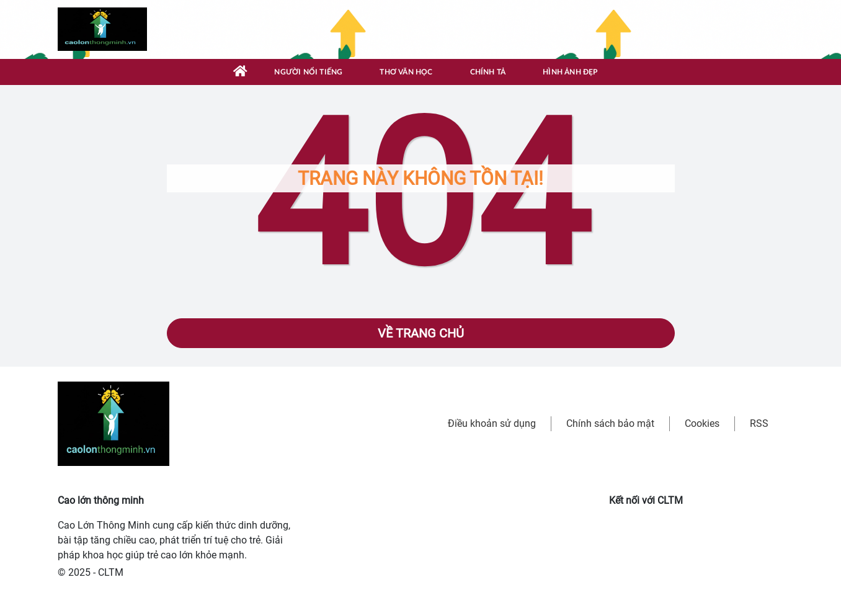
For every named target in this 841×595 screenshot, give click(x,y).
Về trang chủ (421, 333)
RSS (759, 423)
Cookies (702, 423)
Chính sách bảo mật (610, 423)
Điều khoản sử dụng (492, 423)
